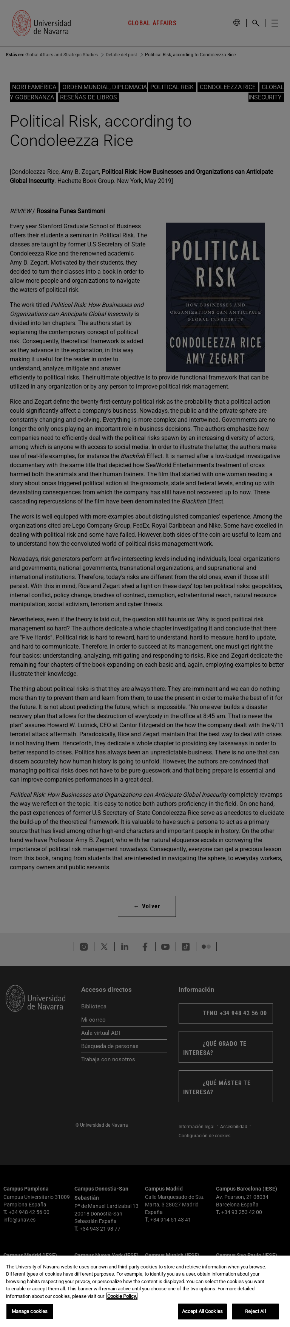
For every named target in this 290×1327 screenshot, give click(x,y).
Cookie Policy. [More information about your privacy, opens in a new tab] (122, 1306)
